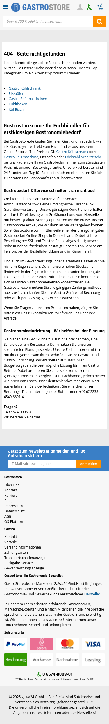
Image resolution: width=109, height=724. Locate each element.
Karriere (10, 495)
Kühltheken (18, 104)
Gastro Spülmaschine (21, 157)
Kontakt (10, 490)
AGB (7, 516)
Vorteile (10, 542)
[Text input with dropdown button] (48, 21)
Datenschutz (14, 511)
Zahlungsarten (16, 552)
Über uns (11, 484)
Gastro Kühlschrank (25, 88)
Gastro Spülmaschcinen (28, 98)
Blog (8, 500)
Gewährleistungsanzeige (24, 568)
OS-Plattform (15, 521)
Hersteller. (92, 594)
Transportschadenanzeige (25, 557)
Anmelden (88, 463)
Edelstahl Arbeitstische (83, 157)
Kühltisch (16, 109)
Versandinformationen (22, 547)
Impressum (13, 505)
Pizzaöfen (16, 93)
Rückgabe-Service (18, 562)
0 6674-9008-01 (57, 674)
